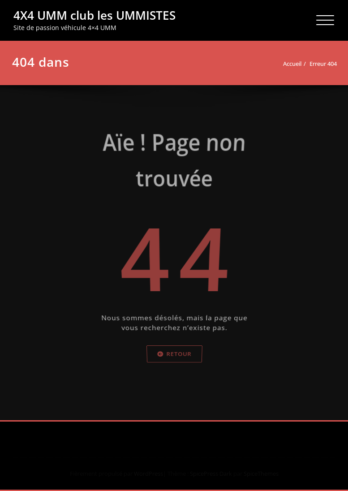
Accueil (293, 64)
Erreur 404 (323, 64)
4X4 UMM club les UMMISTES (94, 15)
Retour (174, 368)
